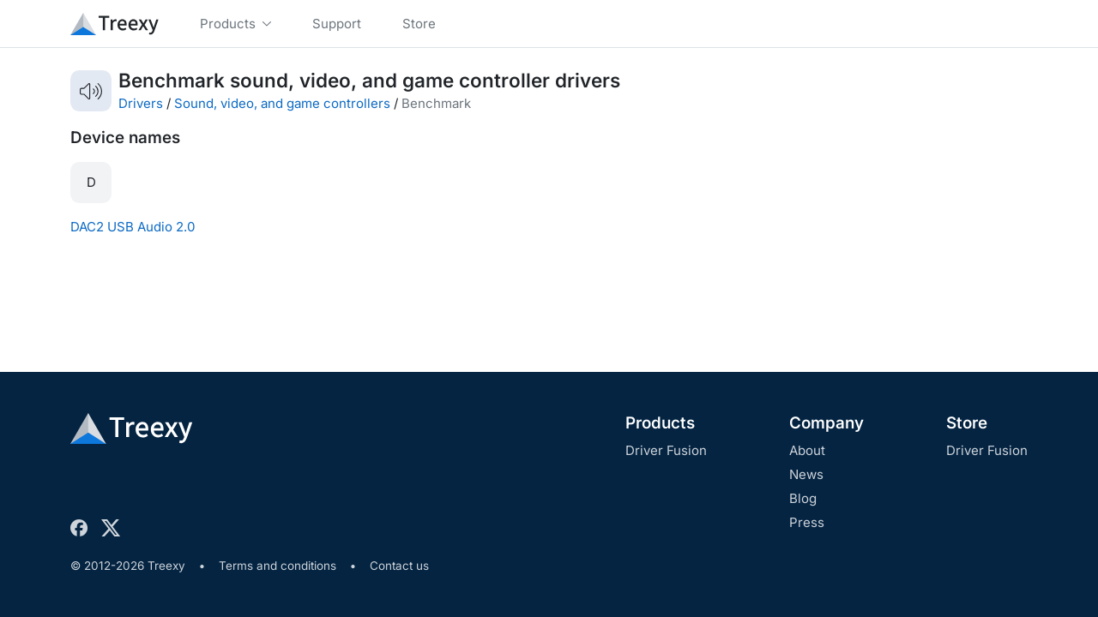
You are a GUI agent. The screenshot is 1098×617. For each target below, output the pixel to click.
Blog (803, 498)
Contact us (399, 565)
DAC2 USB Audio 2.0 (132, 227)
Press (806, 522)
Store (966, 423)
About (807, 450)
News (806, 474)
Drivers (140, 103)
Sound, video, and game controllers (282, 103)
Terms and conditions (277, 565)
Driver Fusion (666, 450)
